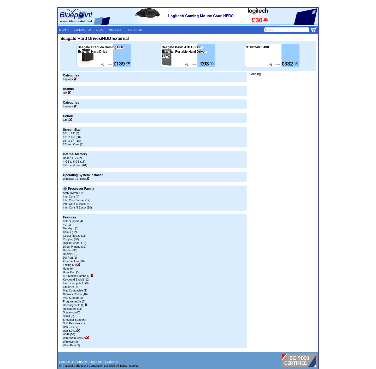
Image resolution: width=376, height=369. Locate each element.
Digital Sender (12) (74, 243)
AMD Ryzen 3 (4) (73, 192)
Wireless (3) (70, 341)
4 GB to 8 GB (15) (74, 161)
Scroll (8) (68, 316)
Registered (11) (72, 308)
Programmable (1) (74, 301)
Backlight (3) (70, 228)
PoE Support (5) (73, 297)
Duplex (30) (70, 250)
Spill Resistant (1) (74, 323)
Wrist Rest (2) (71, 345)
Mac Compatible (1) (75, 290)
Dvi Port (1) (70, 257)
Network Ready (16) (75, 294)
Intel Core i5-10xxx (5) (76, 203)
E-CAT (100, 29)
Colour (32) (70, 232)
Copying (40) (71, 239)
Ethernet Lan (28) (74, 261)
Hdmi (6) (68, 268)
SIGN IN (64, 29)
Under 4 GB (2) (72, 157)
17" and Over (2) (73, 144)
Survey (82, 362)
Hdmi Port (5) (71, 272)
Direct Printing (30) (74, 246)
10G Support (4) (73, 221)
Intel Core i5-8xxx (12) (76, 200)
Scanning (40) (71, 312)
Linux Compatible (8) (76, 283)
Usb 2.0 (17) (70, 327)
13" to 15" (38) (72, 137)
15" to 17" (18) (72, 140)
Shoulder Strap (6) (74, 319)
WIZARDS (114, 29)
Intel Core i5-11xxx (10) (77, 207)
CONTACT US (82, 29)
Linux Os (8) (70, 286)
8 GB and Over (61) (75, 165)
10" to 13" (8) (71, 133)
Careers (112, 362)
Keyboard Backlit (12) (76, 279)
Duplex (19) (70, 253)
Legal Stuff (96, 362)
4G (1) (67, 224)
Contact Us (66, 362)
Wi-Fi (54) (69, 334)
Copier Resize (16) (74, 235)
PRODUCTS (134, 29)
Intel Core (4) (71, 196)
